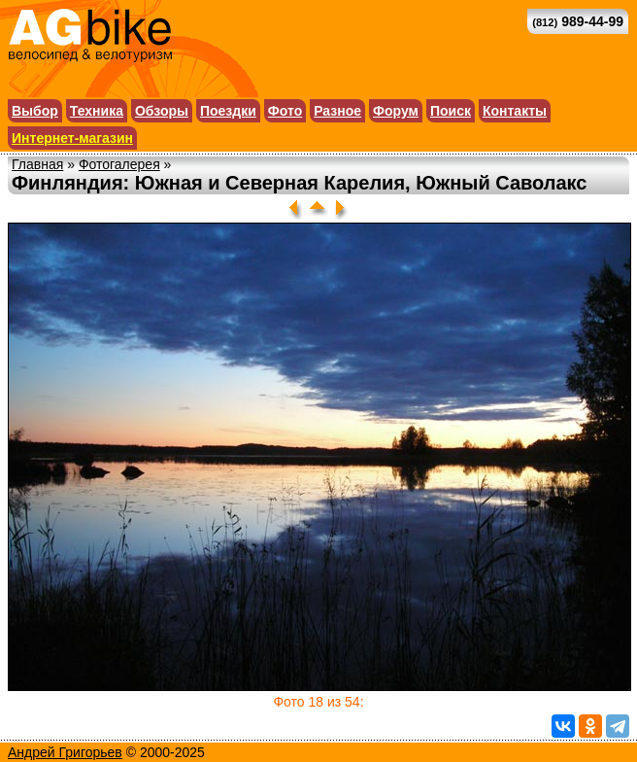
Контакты (515, 111)
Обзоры (161, 111)
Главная (37, 164)
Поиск (450, 111)
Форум (396, 111)
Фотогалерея (119, 164)
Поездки (228, 111)
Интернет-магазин (72, 138)
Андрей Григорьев (65, 752)
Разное (337, 111)
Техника (96, 111)
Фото (285, 111)
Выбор (35, 111)
